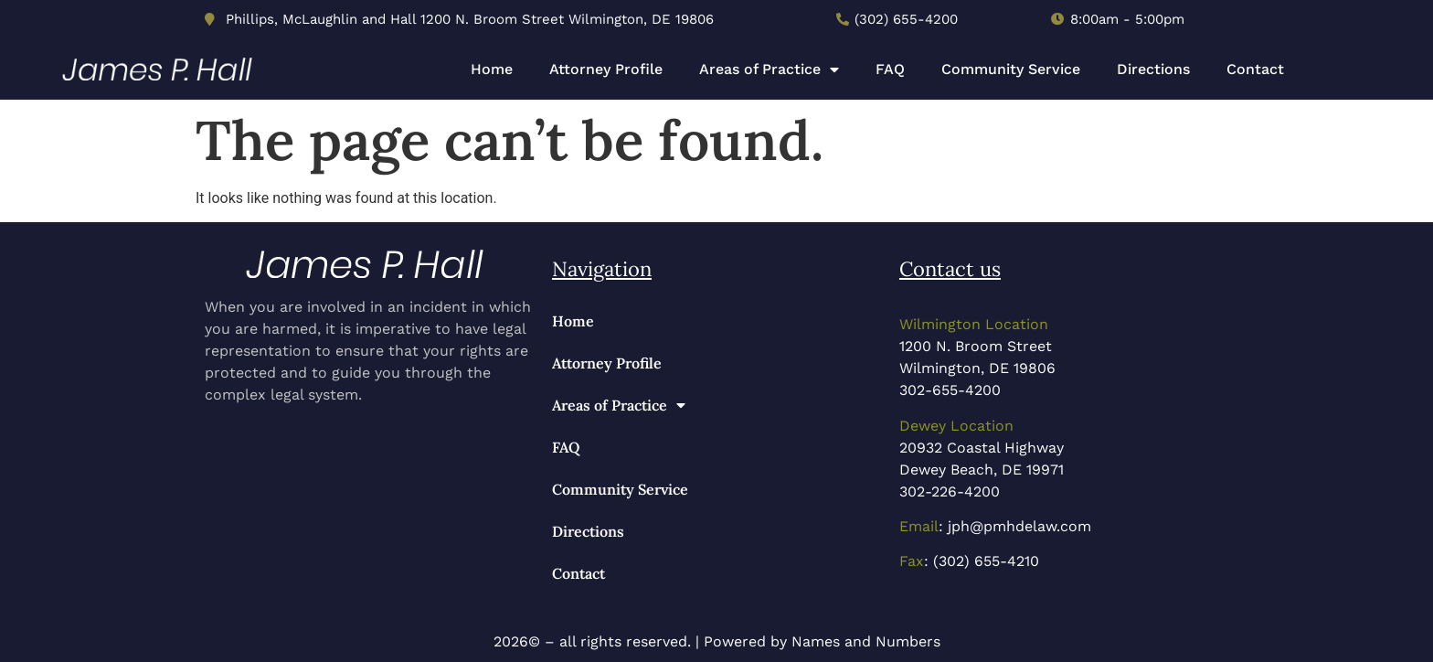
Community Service (1010, 69)
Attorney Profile (606, 69)
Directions (1153, 69)
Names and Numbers (865, 641)
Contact (1255, 69)
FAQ (890, 69)
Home (492, 69)
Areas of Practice (769, 69)
